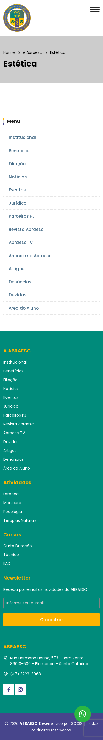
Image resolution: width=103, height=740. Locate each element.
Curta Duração (17, 546)
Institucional (22, 137)
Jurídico (17, 203)
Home (9, 52)
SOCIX (76, 723)
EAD (6, 563)
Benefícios (20, 151)
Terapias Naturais (20, 520)
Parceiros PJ (22, 216)
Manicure (12, 502)
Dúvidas (18, 295)
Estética (11, 494)
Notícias (18, 177)
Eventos (17, 190)
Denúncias (20, 282)
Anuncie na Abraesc (30, 256)
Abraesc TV (21, 242)
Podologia (12, 511)
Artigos (16, 269)
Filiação (17, 164)
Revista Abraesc (26, 229)
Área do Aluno (24, 308)
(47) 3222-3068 (25, 674)
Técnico (11, 554)
